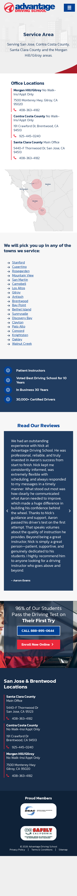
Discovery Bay (22, 317)
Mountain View (23, 275)
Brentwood (20, 300)
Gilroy (16, 292)
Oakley (17, 339)
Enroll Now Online (36, 644)
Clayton (17, 322)
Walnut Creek (22, 343)
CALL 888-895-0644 (38, 630)
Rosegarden (21, 270)
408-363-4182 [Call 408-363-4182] (29, 109)
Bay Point (19, 304)
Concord (18, 330)
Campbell (19, 283)
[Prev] (7, 511)
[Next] (70, 511)
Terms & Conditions (41, 849)
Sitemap (63, 849)
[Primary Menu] (69, 8)
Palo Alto (18, 326)
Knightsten (20, 334)
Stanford (18, 262)
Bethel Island (21, 309)
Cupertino (19, 266)
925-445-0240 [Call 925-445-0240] (29, 136)
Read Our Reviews (38, 425)
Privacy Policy (17, 849)
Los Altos (18, 287)
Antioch (17, 296)
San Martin (20, 279)
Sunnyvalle (20, 313)
